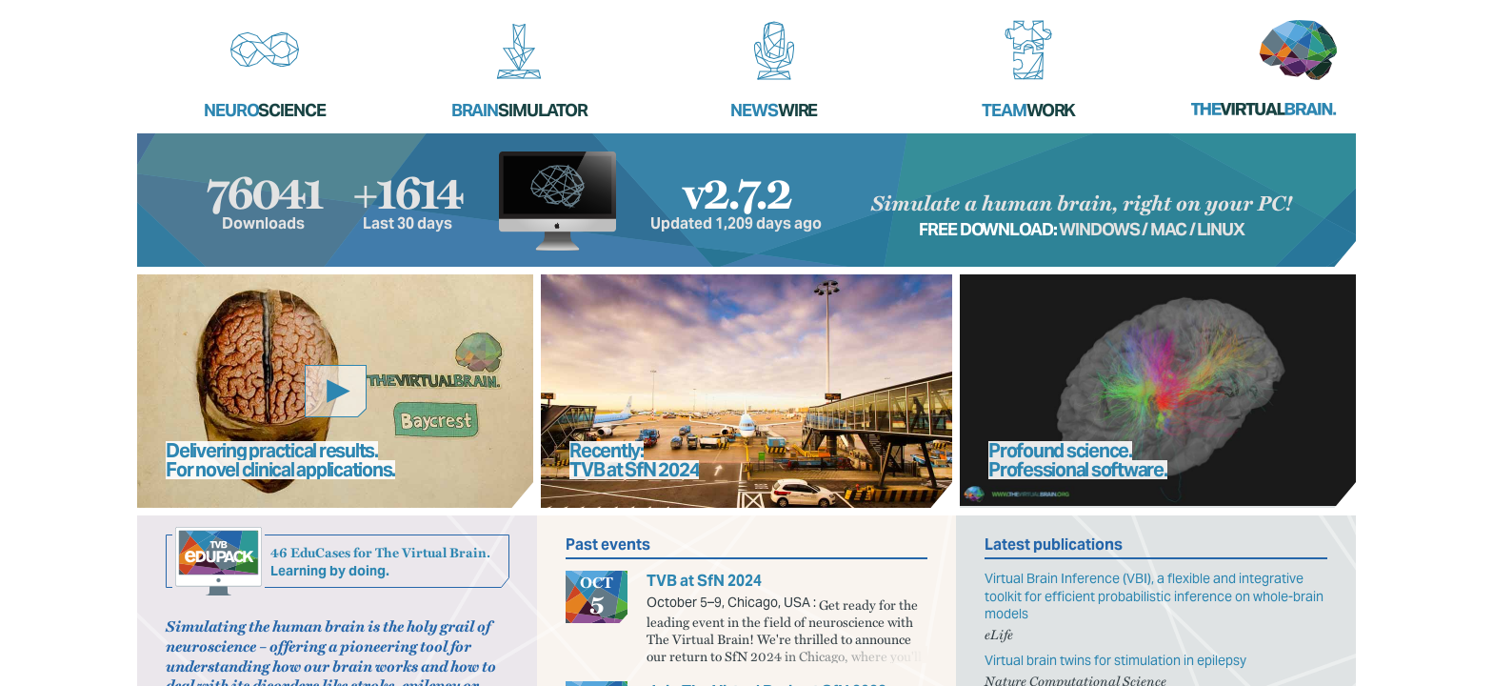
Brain (519, 110)
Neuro (265, 110)
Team (1028, 110)
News (773, 110)
